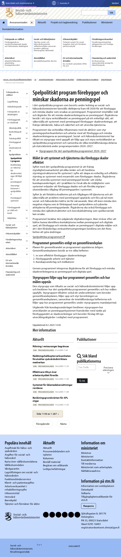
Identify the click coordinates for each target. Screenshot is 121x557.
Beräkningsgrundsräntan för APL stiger (50, 399)
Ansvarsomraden (18, 22)
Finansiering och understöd (13, 273)
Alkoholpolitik (15, 128)
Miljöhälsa (11, 218)
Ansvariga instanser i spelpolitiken (16, 189)
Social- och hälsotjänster (11, 226)
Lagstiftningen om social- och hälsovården (21, 474)
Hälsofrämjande (14, 106)
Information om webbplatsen (97, 485)
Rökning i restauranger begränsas (51, 346)
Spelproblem (106, 79)
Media (115, 3)
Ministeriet (106, 22)
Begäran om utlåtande (55, 465)
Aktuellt (42, 22)
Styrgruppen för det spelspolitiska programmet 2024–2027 (72, 151)
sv (35, 79)
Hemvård (10, 496)
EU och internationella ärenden (12, 263)
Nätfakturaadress (90, 470)
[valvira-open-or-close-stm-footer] (37, 545)
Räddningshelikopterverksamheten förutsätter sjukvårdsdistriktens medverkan (52, 359)
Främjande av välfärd (65, 79)
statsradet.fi (74, 546)
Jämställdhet (11, 254)
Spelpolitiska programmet (49, 236)
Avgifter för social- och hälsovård (17, 456)
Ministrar (86, 452)
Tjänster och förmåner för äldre (22, 503)
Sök (111, 12)
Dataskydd (87, 489)
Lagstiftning (12, 101)
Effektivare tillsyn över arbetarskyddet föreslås (45, 373)
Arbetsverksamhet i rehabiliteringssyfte (16, 488)
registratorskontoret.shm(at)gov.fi (100, 527)
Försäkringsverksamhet (14, 241)
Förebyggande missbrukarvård (15, 146)
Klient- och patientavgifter (19, 482)
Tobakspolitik (15, 138)
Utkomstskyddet (13, 233)
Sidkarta (85, 493)
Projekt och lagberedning (64, 22)
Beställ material (51, 461)
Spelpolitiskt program (16, 159)
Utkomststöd (12, 493)
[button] (48, 413)
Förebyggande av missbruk (87, 79)
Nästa (63, 423)
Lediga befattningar (54, 469)
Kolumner (48, 458)
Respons (88, 505)
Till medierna (88, 463)
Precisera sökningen (108, 370)
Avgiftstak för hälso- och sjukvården (18, 449)
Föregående (43, 423)
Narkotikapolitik (15, 133)
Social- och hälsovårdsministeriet (17, 79)
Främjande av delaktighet (13, 113)
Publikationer (89, 22)
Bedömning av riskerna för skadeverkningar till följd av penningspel (16, 173)
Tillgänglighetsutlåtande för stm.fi (96, 498)
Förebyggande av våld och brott (13, 210)
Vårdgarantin (12, 468)
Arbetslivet (11, 248)
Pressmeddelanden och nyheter (56, 453)
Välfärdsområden (14, 465)
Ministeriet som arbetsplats (96, 467)
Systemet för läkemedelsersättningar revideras (52, 386)
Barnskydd (11, 500)
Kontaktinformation (12, 29)
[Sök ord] (86, 367)
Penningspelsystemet (16, 199)
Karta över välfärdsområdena (21, 461)
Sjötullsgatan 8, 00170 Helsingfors (93, 515)
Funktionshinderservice (18, 479)
